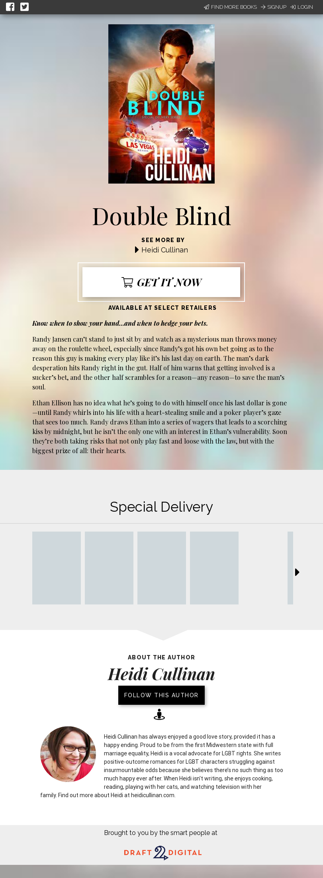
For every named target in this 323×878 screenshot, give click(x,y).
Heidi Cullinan (164, 250)
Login (301, 7)
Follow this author (161, 695)
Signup (273, 7)
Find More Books (230, 7)
